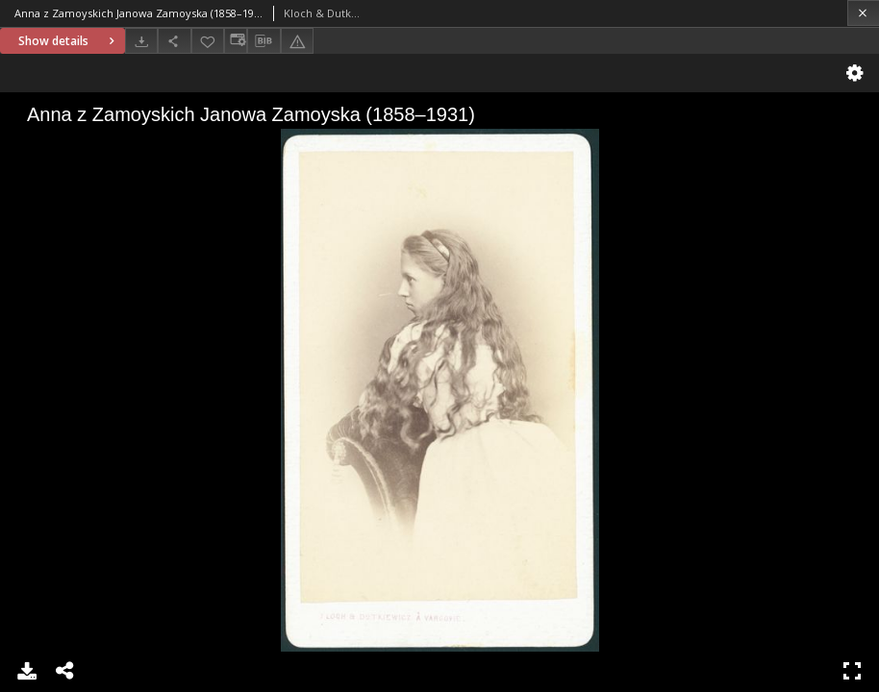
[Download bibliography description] (263, 41)
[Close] (863, 13)
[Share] (174, 41)
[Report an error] (297, 41)
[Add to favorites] (207, 41)
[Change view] (235, 41)
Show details (68, 41)
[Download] (141, 41)
